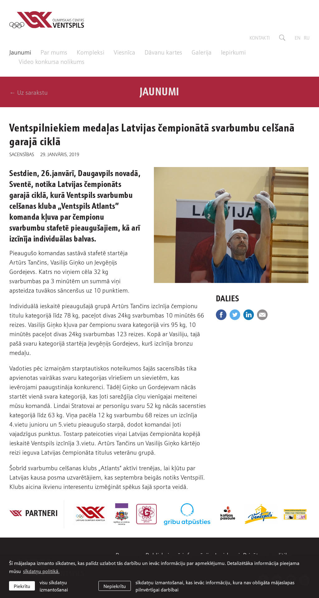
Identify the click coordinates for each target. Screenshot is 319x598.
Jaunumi (20, 51)
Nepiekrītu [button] (114, 586)
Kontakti (260, 37)
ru (307, 37)
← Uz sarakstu (28, 92)
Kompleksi (90, 51)
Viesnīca (124, 51)
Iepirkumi (233, 51)
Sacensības (21, 154)
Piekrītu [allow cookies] (22, 586)
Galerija (202, 51)
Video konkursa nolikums (51, 61)
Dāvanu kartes (163, 51)
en (298, 37)
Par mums (53, 51)
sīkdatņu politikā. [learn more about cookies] (41, 571)
